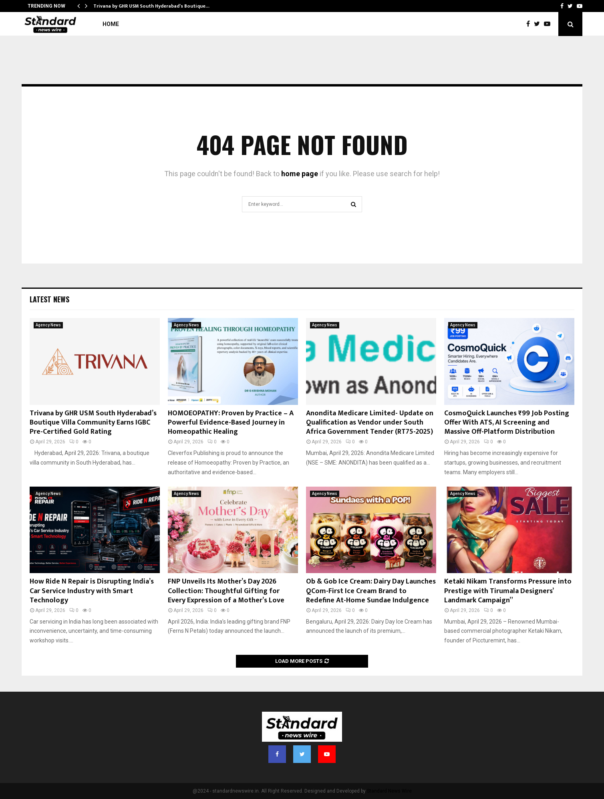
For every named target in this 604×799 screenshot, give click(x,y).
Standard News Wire (389, 791)
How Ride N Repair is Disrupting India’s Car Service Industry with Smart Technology (92, 591)
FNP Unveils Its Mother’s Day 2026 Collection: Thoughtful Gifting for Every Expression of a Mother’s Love (226, 591)
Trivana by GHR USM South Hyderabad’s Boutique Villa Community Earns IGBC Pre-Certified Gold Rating (93, 422)
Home (111, 24)
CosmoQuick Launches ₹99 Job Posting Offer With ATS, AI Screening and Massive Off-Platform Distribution (506, 422)
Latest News (49, 299)
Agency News (48, 325)
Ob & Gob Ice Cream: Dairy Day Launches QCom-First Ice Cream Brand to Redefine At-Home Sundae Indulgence (371, 591)
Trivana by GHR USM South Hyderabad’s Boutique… (151, 6)
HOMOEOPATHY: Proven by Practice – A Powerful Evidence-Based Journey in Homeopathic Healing (231, 422)
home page (299, 173)
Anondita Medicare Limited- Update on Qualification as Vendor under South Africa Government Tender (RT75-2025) (369, 422)
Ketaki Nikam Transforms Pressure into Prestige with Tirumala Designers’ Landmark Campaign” (508, 591)
